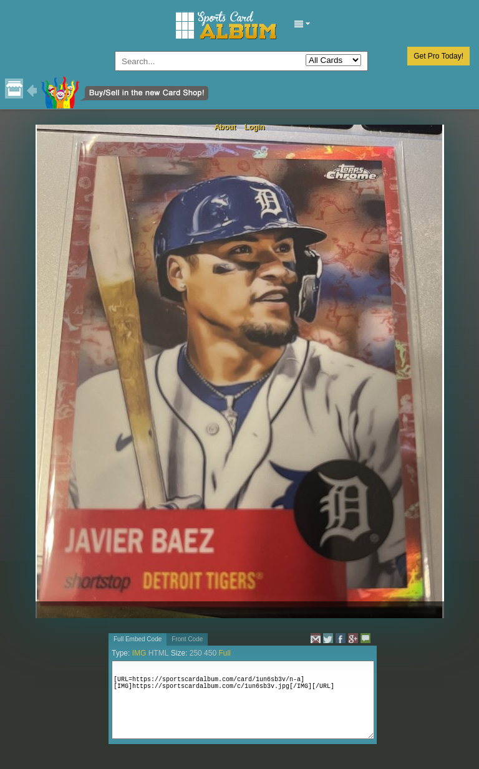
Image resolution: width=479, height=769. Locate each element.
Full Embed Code (138, 639)
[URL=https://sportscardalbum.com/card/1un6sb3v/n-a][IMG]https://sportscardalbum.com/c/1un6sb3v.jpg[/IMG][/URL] (243, 700)
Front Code (187, 639)
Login (254, 127)
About (225, 127)
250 (196, 653)
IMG (139, 653)
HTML (158, 653)
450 (210, 653)
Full (224, 653)
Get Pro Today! (438, 56)
